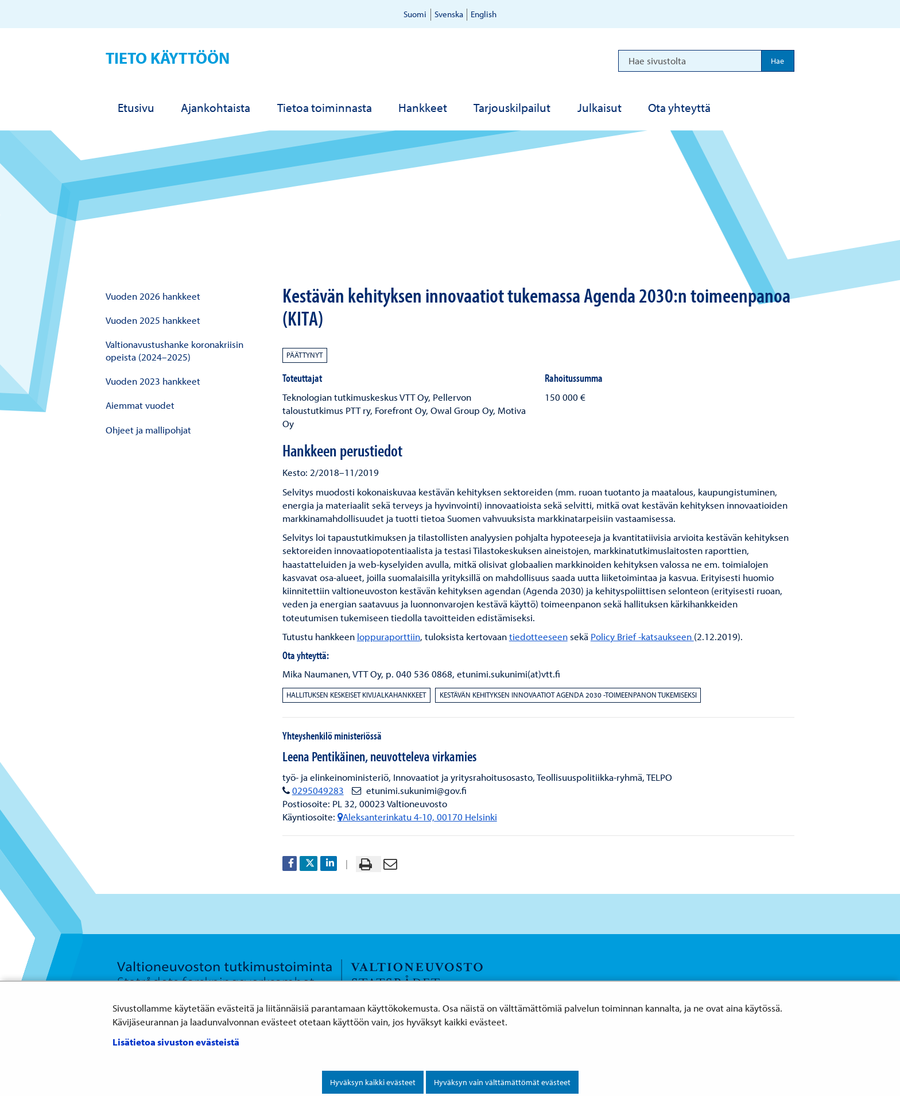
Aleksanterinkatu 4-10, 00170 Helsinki (417, 817)
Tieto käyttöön (168, 58)
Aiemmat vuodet (140, 405)
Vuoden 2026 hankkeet (153, 296)
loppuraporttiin (388, 636)
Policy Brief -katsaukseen (642, 636)
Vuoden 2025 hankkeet (153, 320)
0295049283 (318, 790)
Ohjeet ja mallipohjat (148, 430)
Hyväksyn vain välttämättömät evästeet (502, 1082)
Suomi (415, 14)
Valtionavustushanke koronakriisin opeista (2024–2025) (174, 350)
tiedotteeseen (538, 636)
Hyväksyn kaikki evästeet (373, 1082)
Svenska (449, 14)
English (483, 14)
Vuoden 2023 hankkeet (153, 381)
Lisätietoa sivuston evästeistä (176, 1042)
